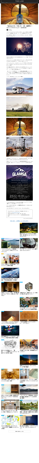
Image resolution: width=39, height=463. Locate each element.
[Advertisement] (19, 448)
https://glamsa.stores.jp (16, 212)
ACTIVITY (2, 268)
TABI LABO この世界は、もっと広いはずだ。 (19, 220)
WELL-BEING (3, 238)
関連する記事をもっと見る (19, 431)
